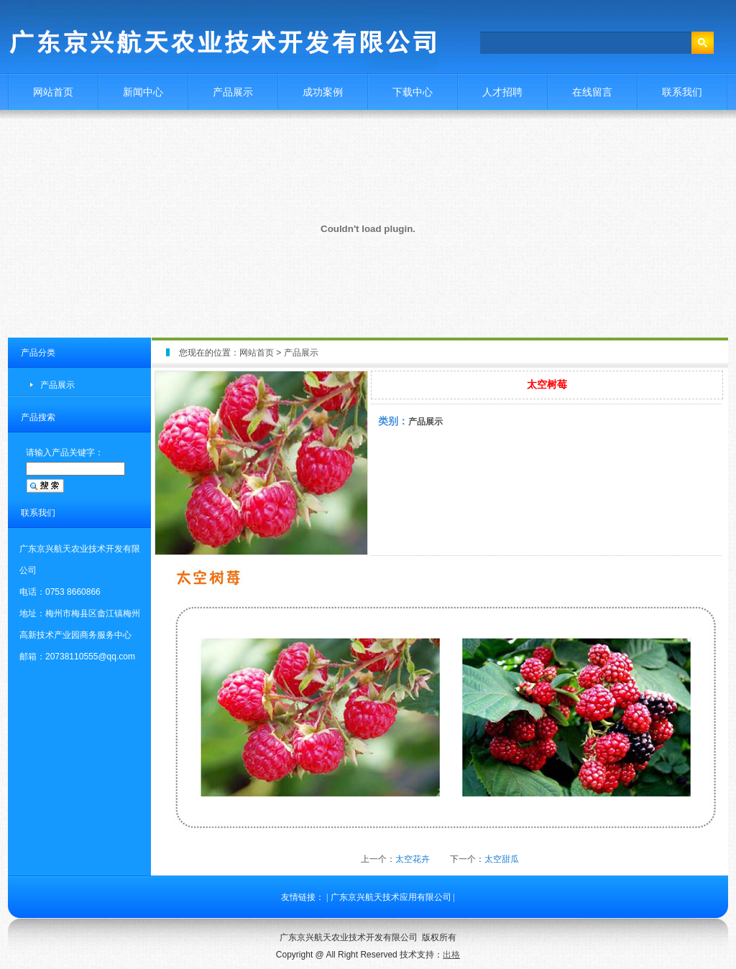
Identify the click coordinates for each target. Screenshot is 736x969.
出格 (451, 955)
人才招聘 (502, 92)
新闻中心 (143, 92)
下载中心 (412, 92)
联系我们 (682, 92)
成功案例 (323, 92)
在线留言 (592, 92)
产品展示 (233, 92)
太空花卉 (412, 859)
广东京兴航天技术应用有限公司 (391, 897)
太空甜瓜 (501, 859)
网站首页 (53, 92)
